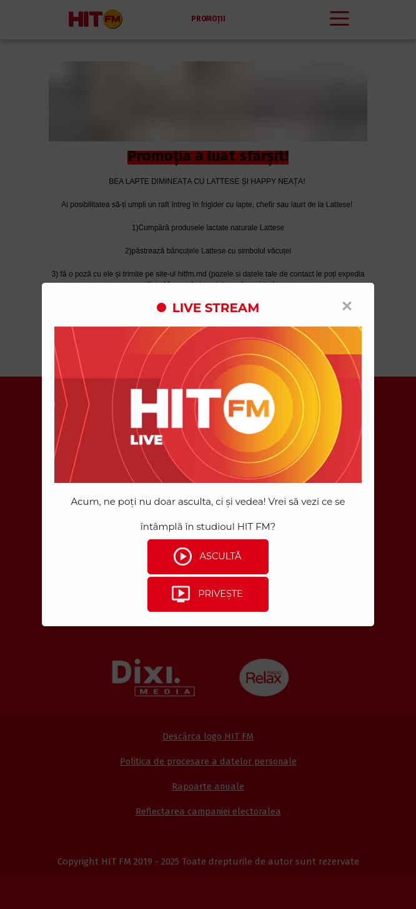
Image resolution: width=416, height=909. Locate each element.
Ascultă (206, 557)
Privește (206, 595)
